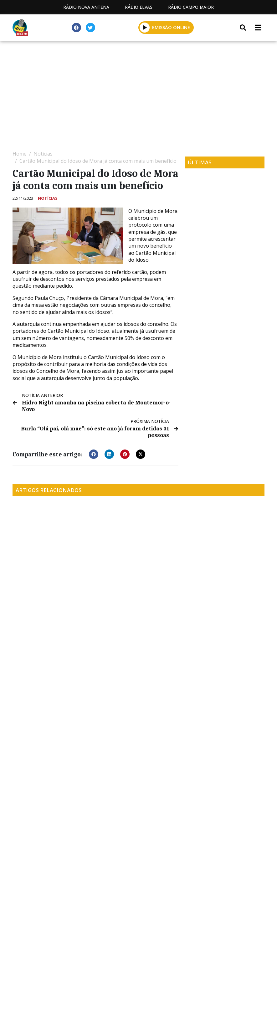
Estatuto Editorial (89, 966)
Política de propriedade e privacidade (138, 973)
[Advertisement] (138, 94)
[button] (93, 452)
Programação (148, 966)
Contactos (197, 966)
